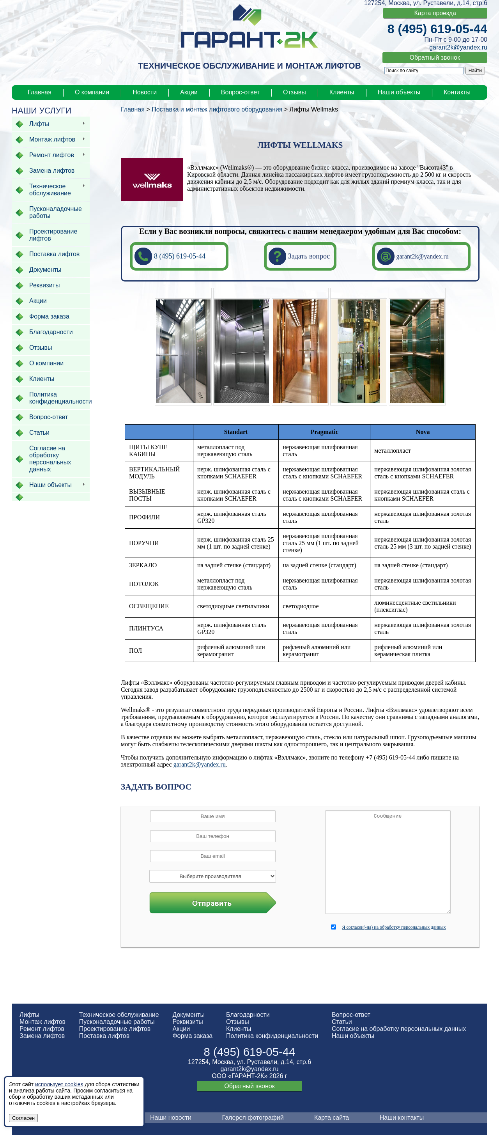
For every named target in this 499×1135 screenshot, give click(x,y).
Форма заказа (192, 1035)
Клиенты (341, 92)
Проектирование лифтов (114, 1028)
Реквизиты (187, 1021)
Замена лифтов (42, 1035)
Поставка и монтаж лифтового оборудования (217, 109)
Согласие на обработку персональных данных (399, 1028)
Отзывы (294, 92)
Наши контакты (402, 1117)
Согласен (23, 1118)
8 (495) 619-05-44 (437, 29)
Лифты (29, 1014)
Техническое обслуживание (119, 1014)
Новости (145, 92)
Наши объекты (399, 92)
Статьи (342, 1021)
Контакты (457, 92)
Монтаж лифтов (42, 1021)
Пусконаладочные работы (117, 1021)
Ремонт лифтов (41, 1028)
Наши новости (170, 1117)
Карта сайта (331, 1117)
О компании (92, 92)
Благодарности (248, 1014)
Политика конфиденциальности (272, 1035)
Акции (189, 92)
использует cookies (59, 1084)
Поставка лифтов (104, 1035)
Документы (188, 1014)
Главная (39, 92)
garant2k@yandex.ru (458, 47)
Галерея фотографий (252, 1117)
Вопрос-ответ (240, 92)
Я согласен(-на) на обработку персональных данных (394, 927)
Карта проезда (435, 13)
